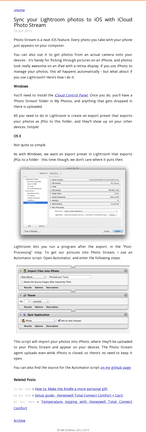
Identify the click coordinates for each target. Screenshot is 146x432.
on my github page (115, 367)
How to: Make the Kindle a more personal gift (71, 389)
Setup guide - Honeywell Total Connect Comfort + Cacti (79, 395)
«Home (19, 10)
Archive (19, 420)
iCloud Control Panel (71, 95)
